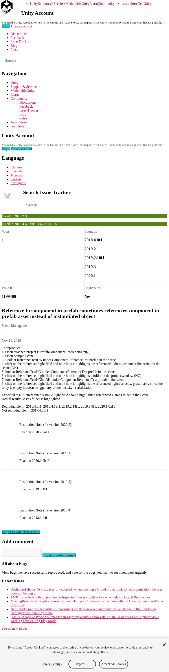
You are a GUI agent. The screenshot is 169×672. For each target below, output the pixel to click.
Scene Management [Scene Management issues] (15, 325)
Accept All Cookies (113, 664)
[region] (84, 655)
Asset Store (129, 3)
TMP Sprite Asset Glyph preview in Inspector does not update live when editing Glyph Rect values (80, 598)
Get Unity (145, 3)
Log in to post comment (64, 556)
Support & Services (51, 3)
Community (106, 3)
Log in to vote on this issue (21, 532)
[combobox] (84, 60)
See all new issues (14, 630)
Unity (34, 3)
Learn (94, 3)
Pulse (14, 49)
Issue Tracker (20, 41)
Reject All (82, 664)
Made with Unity (78, 3)
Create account (21, 26)
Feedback (17, 38)
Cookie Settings (52, 664)
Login (6, 26)
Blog (14, 45)
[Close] (164, 645)
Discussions (19, 34)
